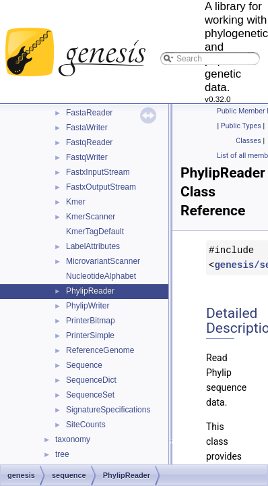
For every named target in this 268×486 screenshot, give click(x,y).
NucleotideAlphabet (101, 276)
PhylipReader (90, 291)
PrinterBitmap (90, 320)
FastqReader (89, 142)
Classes (248, 140)
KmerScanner (90, 216)
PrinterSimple (90, 335)
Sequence (84, 365)
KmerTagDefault (95, 231)
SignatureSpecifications (108, 409)
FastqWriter (87, 157)
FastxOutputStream (101, 187)
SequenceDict (91, 380)
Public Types (241, 126)
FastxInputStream (98, 172)
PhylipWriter (87, 305)
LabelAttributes (93, 246)
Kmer (76, 202)
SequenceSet (90, 395)
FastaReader (89, 112)
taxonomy (72, 439)
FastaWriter (87, 127)
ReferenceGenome (100, 350)
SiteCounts (86, 424)
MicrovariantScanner (103, 261)
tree (62, 454)
